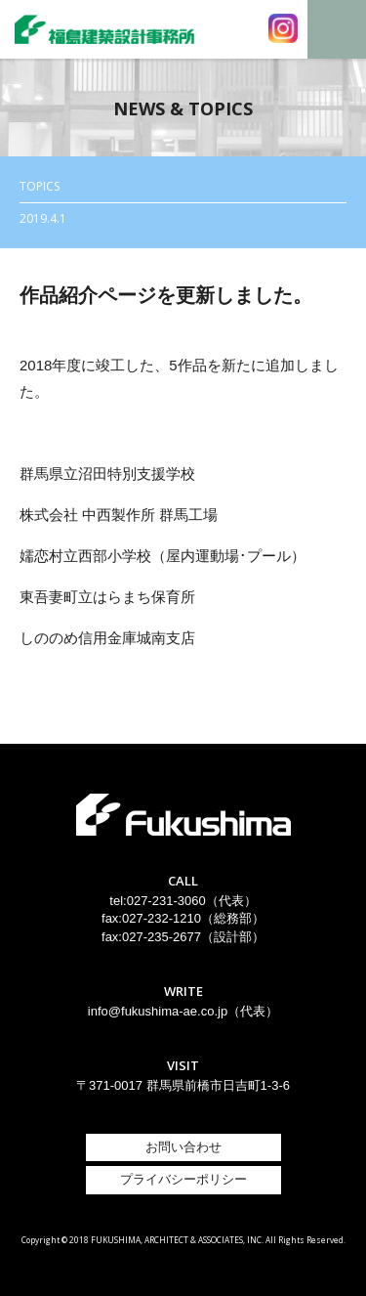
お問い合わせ (183, 1147)
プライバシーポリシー (183, 1179)
